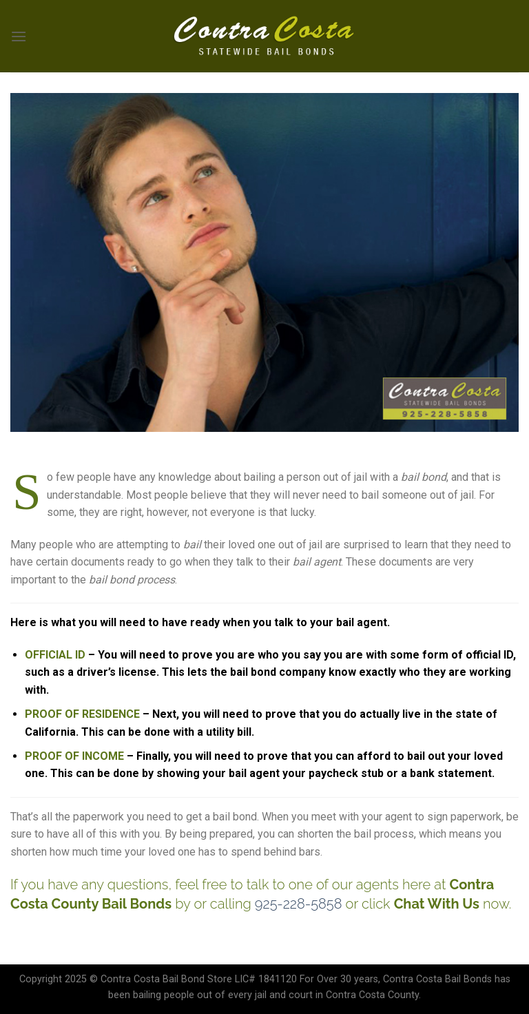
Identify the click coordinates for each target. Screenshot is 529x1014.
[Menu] (18, 36)
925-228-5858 (298, 904)
